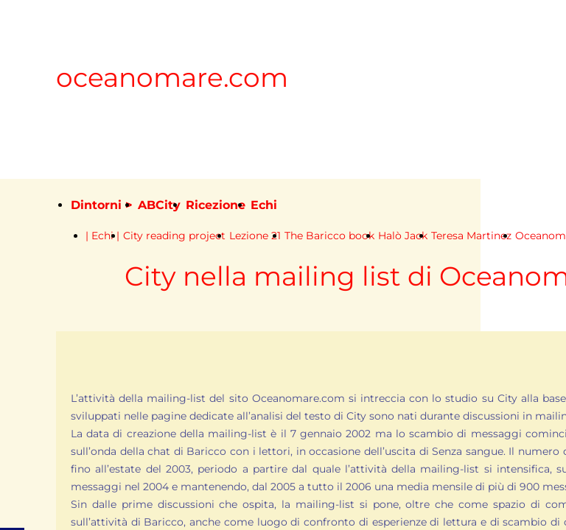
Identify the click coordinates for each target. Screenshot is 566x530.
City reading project (174, 235)
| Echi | (102, 235)
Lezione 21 (255, 235)
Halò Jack (402, 235)
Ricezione (215, 205)
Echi (264, 205)
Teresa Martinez (471, 235)
